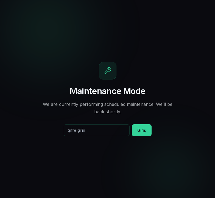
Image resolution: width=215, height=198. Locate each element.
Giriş (141, 130)
